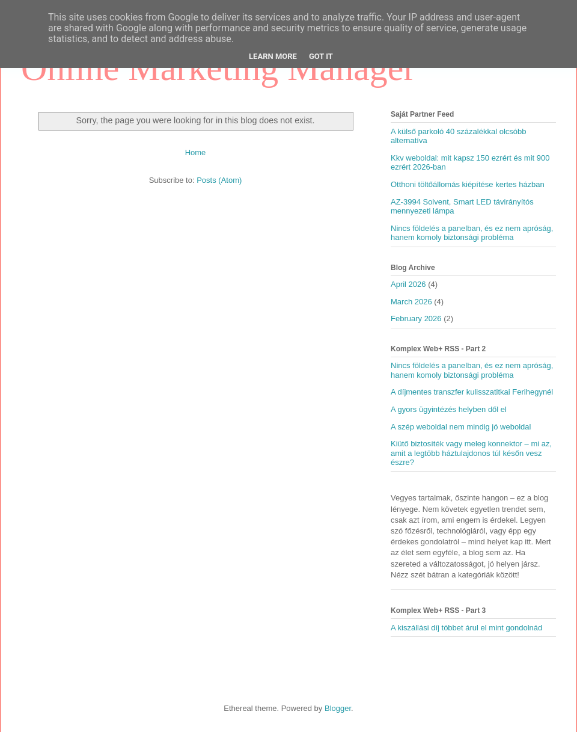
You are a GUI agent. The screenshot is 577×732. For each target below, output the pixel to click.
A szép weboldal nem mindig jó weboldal (461, 426)
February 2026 (416, 318)
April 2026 (408, 284)
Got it (321, 56)
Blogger (338, 708)
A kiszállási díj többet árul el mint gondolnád (466, 627)
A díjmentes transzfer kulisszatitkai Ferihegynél (472, 391)
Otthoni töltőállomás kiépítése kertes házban (468, 184)
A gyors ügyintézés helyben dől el (449, 409)
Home (195, 152)
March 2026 (411, 301)
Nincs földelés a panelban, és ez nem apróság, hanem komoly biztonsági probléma (472, 233)
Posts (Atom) (219, 180)
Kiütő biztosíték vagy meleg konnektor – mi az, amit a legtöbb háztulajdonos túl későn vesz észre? (471, 453)
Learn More (273, 56)
